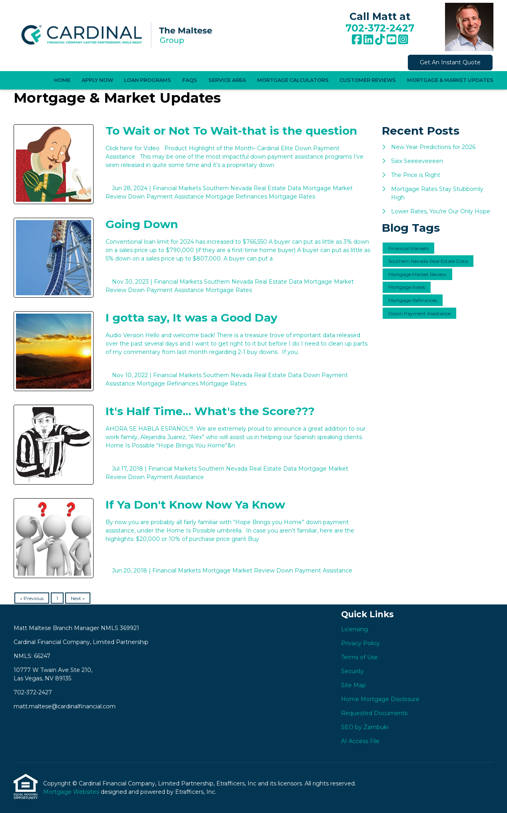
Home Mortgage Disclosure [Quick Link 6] (380, 699)
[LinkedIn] (368, 40)
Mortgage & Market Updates (450, 80)
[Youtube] (392, 40)
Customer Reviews (367, 80)
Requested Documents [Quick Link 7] (374, 713)
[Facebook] (357, 40)
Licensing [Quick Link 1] (354, 629)
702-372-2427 (379, 28)
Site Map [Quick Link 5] (353, 685)
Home (62, 80)
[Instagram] (403, 40)
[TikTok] (380, 40)
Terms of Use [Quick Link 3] (359, 657)
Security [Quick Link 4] (352, 671)
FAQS (189, 80)
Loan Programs (147, 80)
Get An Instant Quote (450, 62)
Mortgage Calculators (293, 80)
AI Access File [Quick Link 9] (360, 741)
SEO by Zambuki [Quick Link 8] (364, 727)
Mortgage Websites (72, 791)
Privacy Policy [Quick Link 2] (360, 643)
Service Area (227, 80)
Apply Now (97, 80)
